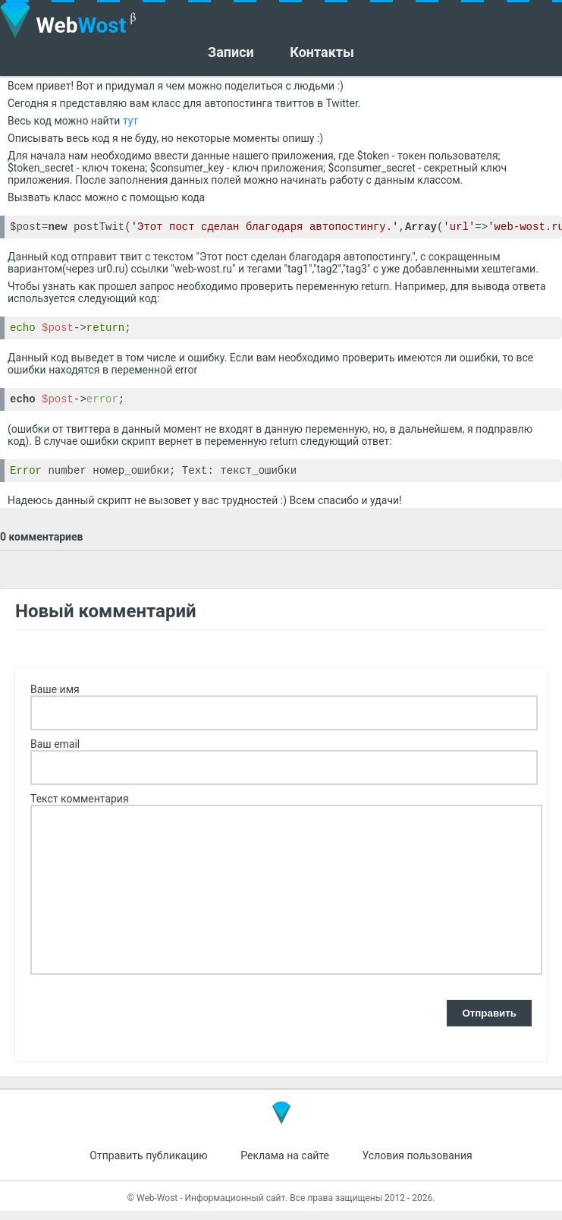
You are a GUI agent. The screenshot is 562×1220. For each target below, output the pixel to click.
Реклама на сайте (284, 1165)
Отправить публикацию (148, 1165)
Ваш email (55, 753)
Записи (231, 52)
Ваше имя (55, 698)
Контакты (322, 52)
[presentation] (145, 1023)
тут (130, 121)
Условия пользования (417, 1165)
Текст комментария (79, 808)
